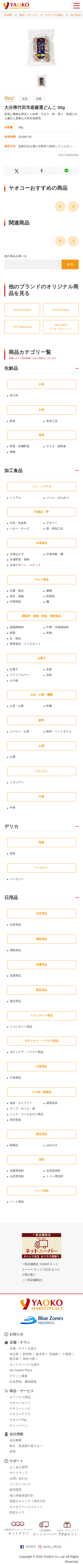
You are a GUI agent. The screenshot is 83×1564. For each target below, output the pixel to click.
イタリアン (17, 782)
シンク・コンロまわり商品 (26, 1114)
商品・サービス (28, 15)
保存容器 (15, 1119)
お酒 (12, 756)
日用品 (11, 897)
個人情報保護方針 (22, 1495)
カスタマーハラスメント (26, 1507)
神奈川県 (29, 1358)
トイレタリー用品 (21, 1026)
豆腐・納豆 (17, 590)
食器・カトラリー (21, 1103)
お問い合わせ (19, 1478)
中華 (12, 807)
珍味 (49, 674)
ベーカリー (17, 879)
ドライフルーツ (19, 674)
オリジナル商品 (20, 1397)
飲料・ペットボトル (59, 731)
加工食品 (75, 15)
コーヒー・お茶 (19, 731)
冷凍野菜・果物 (19, 559)
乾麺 (49, 705)
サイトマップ (19, 1472)
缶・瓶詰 (15, 638)
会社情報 (16, 1434)
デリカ (11, 826)
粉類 (12, 632)
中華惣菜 (15, 601)
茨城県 (53, 1354)
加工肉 (14, 395)
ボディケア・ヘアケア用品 (26, 1052)
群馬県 (27, 1354)
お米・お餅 (17, 705)
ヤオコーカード (20, 1403)
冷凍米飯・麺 (54, 554)
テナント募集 (19, 1376)
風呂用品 (15, 1001)
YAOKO (28, 1546)
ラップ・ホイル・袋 (22, 1108)
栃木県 (40, 1354)
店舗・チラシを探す (23, 1348)
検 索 (70, 264)
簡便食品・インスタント (25, 643)
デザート (51, 523)
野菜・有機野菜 (19, 446)
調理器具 (51, 1103)
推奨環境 (16, 1489)
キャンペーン (19, 1425)
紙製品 (14, 1145)
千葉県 (66, 1354)
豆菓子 (14, 669)
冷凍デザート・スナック (25, 565)
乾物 (49, 632)
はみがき (51, 1145)
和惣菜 (50, 596)
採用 (13, 1451)
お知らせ (16, 1334)
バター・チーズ (19, 528)
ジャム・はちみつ (57, 497)
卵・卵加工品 (54, 528)
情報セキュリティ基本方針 (28, 1501)
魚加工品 (51, 420)
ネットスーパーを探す (25, 1364)
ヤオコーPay (18, 1420)
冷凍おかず (17, 554)
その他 (14, 680)
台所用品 (15, 924)
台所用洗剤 (17, 1176)
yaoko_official (49, 1546)
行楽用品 (15, 1077)
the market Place (21, 1370)
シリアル (15, 497)
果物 (12, 451)
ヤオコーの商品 (54, 15)
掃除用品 (15, 950)
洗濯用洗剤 (17, 1170)
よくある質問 (19, 1467)
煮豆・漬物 (17, 596)
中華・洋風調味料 (57, 627)
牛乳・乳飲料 (18, 523)
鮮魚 (12, 420)
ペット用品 (17, 1201)
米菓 (49, 669)
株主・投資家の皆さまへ (26, 1446)
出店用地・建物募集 (23, 1381)
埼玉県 (14, 1354)
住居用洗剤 (53, 1170)
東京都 (14, 1358)
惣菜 (12, 853)
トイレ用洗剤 (54, 1176)
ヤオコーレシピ (20, 1408)
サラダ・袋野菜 (56, 446)
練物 (49, 590)
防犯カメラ (17, 1512)
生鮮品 (11, 368)
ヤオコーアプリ (20, 1414)
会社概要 (16, 1440)
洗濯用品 (15, 975)
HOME (8, 15)
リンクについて (20, 1484)
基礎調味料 (17, 627)
